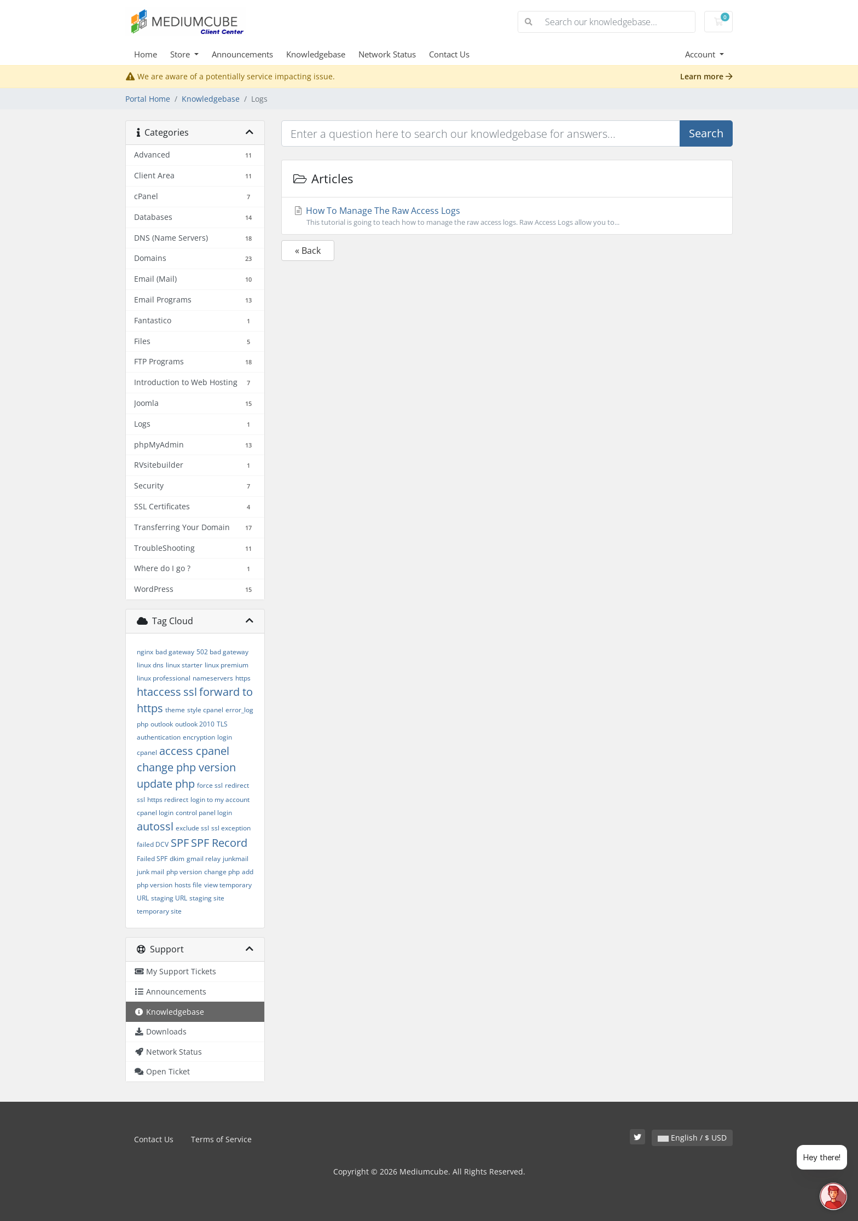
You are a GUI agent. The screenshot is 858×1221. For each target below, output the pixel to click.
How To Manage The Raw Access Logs (507, 216)
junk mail (150, 871)
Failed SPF (152, 858)
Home (145, 54)
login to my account (220, 799)
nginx (145, 651)
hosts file (188, 884)
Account (701, 54)
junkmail (235, 858)
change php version (186, 767)
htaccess (159, 691)
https (243, 678)
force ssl (210, 785)
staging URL (169, 898)
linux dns (150, 665)
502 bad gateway (222, 651)
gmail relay (204, 858)
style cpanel (205, 709)
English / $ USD (692, 1137)
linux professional (163, 678)
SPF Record (219, 842)
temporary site (159, 911)
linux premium (226, 665)
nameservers (213, 678)
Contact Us (449, 54)
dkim (177, 858)
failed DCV (153, 844)
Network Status (387, 54)
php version (184, 871)
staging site (206, 898)
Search (706, 133)
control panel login (204, 812)
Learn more (706, 76)
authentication (159, 737)
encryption (199, 737)
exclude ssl (192, 828)
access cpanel (194, 750)
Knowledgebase (315, 54)
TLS (222, 724)
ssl (190, 691)
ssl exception (231, 828)
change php (222, 871)
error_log (239, 709)
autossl (155, 826)
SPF (180, 842)
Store (181, 54)
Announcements (242, 54)
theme (175, 709)
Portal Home (147, 99)
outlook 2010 (195, 724)
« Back (308, 251)
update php (166, 783)
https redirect (167, 799)
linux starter (184, 665)
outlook (161, 724)
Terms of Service (221, 1139)
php (142, 724)
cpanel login (155, 812)
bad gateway (174, 651)
